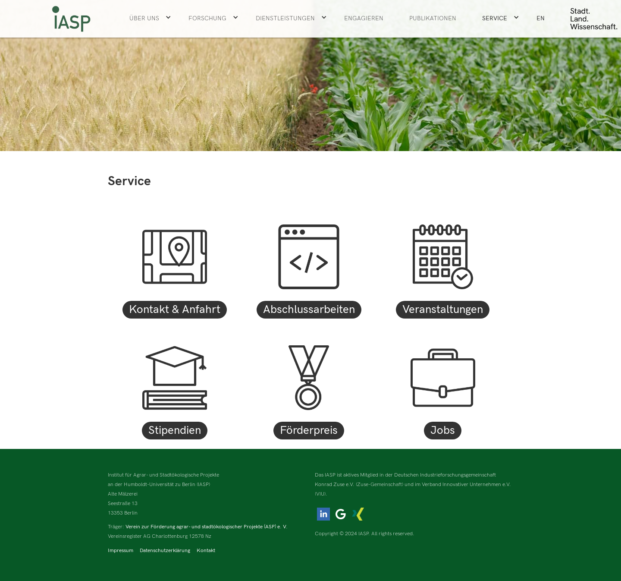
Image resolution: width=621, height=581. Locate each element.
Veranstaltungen (442, 309)
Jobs (442, 430)
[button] (150, 19)
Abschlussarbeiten (309, 309)
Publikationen (432, 18)
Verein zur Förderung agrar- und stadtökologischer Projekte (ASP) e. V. (206, 527)
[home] (71, 19)
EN (540, 18)
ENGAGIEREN (363, 18)
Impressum (120, 550)
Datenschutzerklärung (165, 550)
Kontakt (206, 550)
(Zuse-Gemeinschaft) (379, 484)
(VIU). (321, 494)
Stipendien (174, 430)
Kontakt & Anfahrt (174, 309)
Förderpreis (309, 430)
